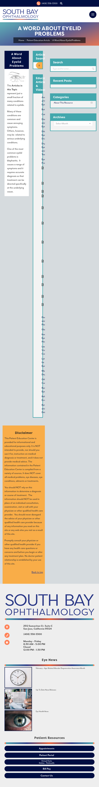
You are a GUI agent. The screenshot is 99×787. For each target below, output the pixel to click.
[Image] (18, 677)
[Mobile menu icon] (92, 14)
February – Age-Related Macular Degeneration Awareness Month (60, 668)
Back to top (37, 572)
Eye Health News (42, 711)
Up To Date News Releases (46, 690)
